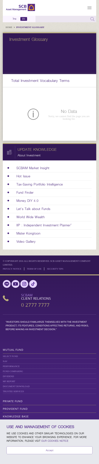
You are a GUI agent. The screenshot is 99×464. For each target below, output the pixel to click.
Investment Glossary (30, 27)
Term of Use (34, 269)
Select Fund (10, 356)
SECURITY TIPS (55, 269)
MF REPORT (9, 381)
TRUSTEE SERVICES (13, 391)
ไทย (14, 19)
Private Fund (13, 401)
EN (23, 19)
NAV (5, 361)
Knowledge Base (16, 416)
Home (9, 27)
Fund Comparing (13, 371)
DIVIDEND (8, 376)
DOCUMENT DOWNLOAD (16, 386)
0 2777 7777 (35, 305)
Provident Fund (15, 409)
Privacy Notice (12, 269)
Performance (11, 366)
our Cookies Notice (54, 441)
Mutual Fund (13, 349)
